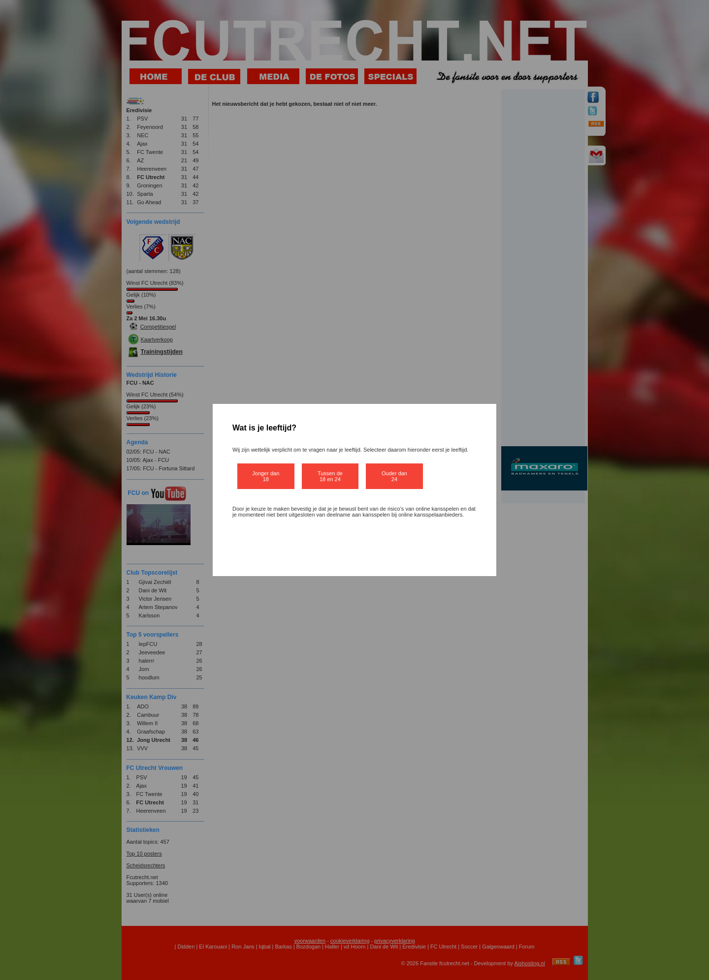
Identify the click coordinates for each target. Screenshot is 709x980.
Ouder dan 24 (394, 476)
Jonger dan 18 (265, 476)
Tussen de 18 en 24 (330, 476)
